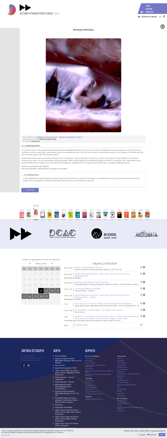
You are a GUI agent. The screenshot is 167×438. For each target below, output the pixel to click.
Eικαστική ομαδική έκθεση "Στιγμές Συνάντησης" (92, 283)
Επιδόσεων (152, 435)
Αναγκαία (143, 435)
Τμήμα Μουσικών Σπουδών (31, 360)
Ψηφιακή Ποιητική (81, 325)
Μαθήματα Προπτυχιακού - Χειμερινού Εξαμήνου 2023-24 (59, 138)
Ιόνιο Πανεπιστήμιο (29, 356)
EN (160, 17)
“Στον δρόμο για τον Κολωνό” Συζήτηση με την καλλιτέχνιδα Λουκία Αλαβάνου (103, 304)
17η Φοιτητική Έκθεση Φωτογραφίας (88, 289)
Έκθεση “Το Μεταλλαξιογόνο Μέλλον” (88, 268)
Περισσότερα (6, 435)
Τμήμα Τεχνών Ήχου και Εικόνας (32, 358)
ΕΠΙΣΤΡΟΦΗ (30, 190)
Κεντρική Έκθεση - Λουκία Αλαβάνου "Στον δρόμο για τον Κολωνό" (99, 310)
